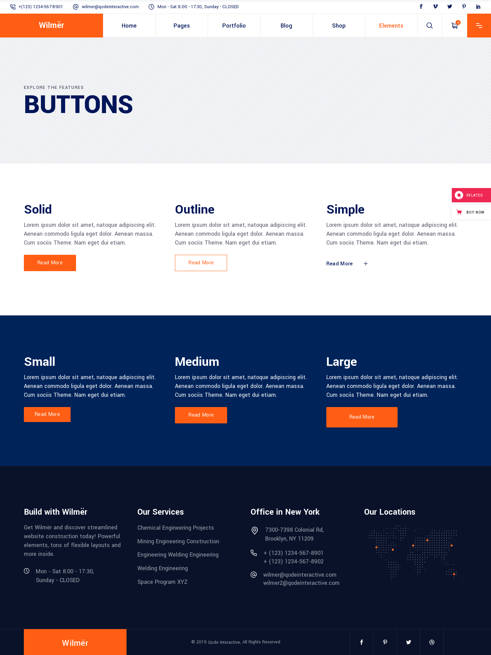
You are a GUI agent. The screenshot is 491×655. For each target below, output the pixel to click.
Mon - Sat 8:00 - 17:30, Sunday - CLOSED (198, 7)
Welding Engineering (162, 568)
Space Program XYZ (162, 582)
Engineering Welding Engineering (178, 555)
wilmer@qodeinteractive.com (110, 7)
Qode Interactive (224, 642)
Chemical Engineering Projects (175, 528)
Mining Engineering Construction (178, 541)
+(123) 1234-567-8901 (40, 7)
